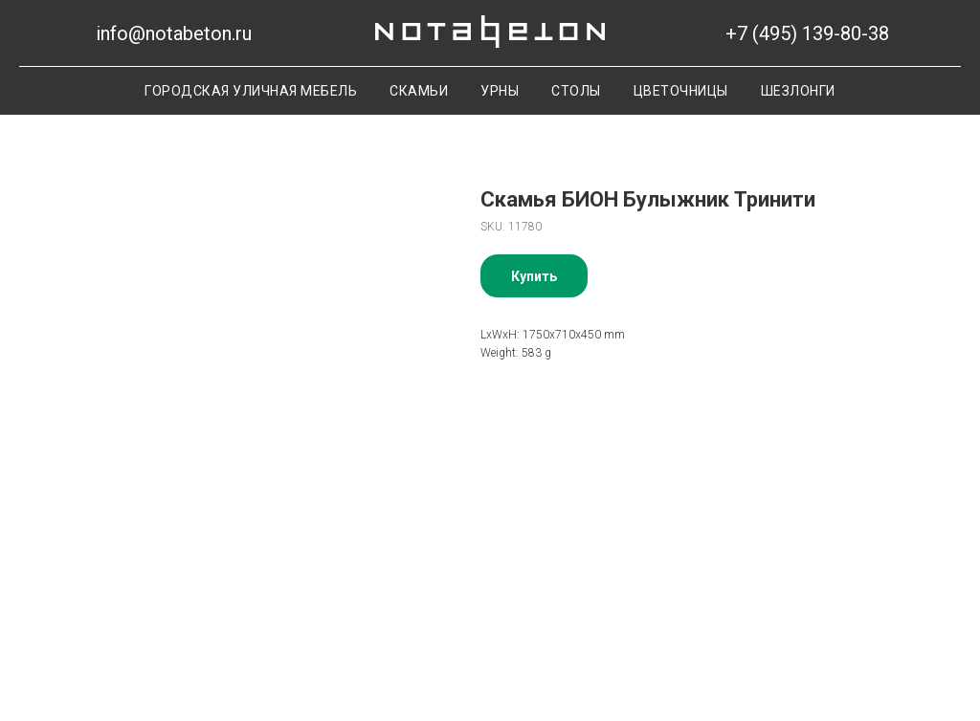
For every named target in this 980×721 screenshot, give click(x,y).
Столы (576, 90)
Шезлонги (798, 90)
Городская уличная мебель (251, 90)
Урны (499, 90)
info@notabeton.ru (174, 33)
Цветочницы (681, 90)
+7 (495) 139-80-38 (807, 33)
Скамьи (419, 90)
